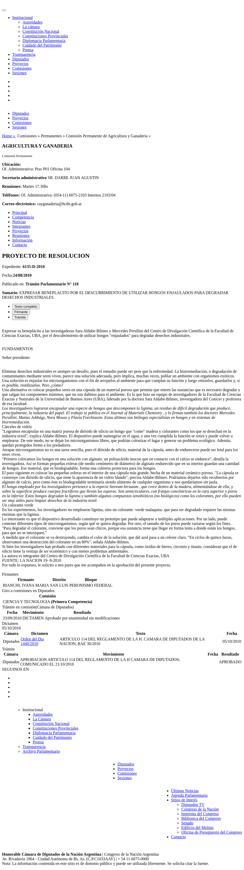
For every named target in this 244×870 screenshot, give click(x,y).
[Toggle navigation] (4, 10)
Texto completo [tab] (25, 306)
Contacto (19, 245)
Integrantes (21, 226)
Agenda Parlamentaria (189, 795)
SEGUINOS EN (15, 669)
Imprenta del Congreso (200, 814)
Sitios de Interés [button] (184, 800)
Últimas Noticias (185, 791)
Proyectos (20, 63)
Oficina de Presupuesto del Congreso (211, 832)
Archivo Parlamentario (41, 751)
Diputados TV (193, 804)
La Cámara (42, 719)
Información (22, 240)
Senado (187, 823)
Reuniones (21, 235)
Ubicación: (11, 164)
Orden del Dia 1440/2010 (32, 641)
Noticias (19, 222)
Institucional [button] (22, 17)
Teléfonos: (11, 195)
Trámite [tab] (20, 317)
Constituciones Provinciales (45, 36)
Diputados (20, 59)
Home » (9, 136)
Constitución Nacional (41, 31)
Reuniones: (11, 186)
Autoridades (32, 22)
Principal (19, 212)
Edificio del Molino (197, 827)
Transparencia (23, 54)
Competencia (23, 217)
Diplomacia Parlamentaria (44, 40)
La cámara (31, 27)
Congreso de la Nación (200, 809)
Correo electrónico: (19, 204)
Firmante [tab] (21, 312)
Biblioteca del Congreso (201, 818)
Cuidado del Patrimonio (42, 45)
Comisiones (22, 68)
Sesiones (19, 73)
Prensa (28, 50)
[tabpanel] (122, 448)
